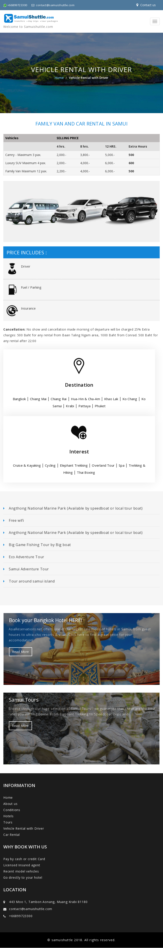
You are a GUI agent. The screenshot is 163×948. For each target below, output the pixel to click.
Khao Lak (111, 396)
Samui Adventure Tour (26, 566)
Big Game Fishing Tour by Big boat (37, 542)
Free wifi (13, 518)
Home (59, 78)
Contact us (146, 5)
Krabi (70, 403)
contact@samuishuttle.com (30, 907)
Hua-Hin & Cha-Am (86, 396)
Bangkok (20, 396)
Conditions (11, 808)
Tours (8, 820)
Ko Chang (130, 396)
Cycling (51, 463)
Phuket (100, 403)
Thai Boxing (86, 470)
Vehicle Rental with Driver (23, 826)
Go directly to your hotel (22, 875)
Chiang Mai (38, 396)
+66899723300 (17, 5)
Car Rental (11, 832)
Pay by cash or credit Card (24, 857)
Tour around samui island (29, 579)
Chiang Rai (59, 396)
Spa (122, 463)
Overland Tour (103, 463)
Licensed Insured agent (21, 863)
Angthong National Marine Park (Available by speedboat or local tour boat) (73, 506)
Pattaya (85, 403)
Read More (22, 652)
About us (10, 802)
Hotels (8, 814)
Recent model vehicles (21, 869)
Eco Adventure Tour (23, 554)
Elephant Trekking (74, 463)
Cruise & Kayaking (27, 463)
